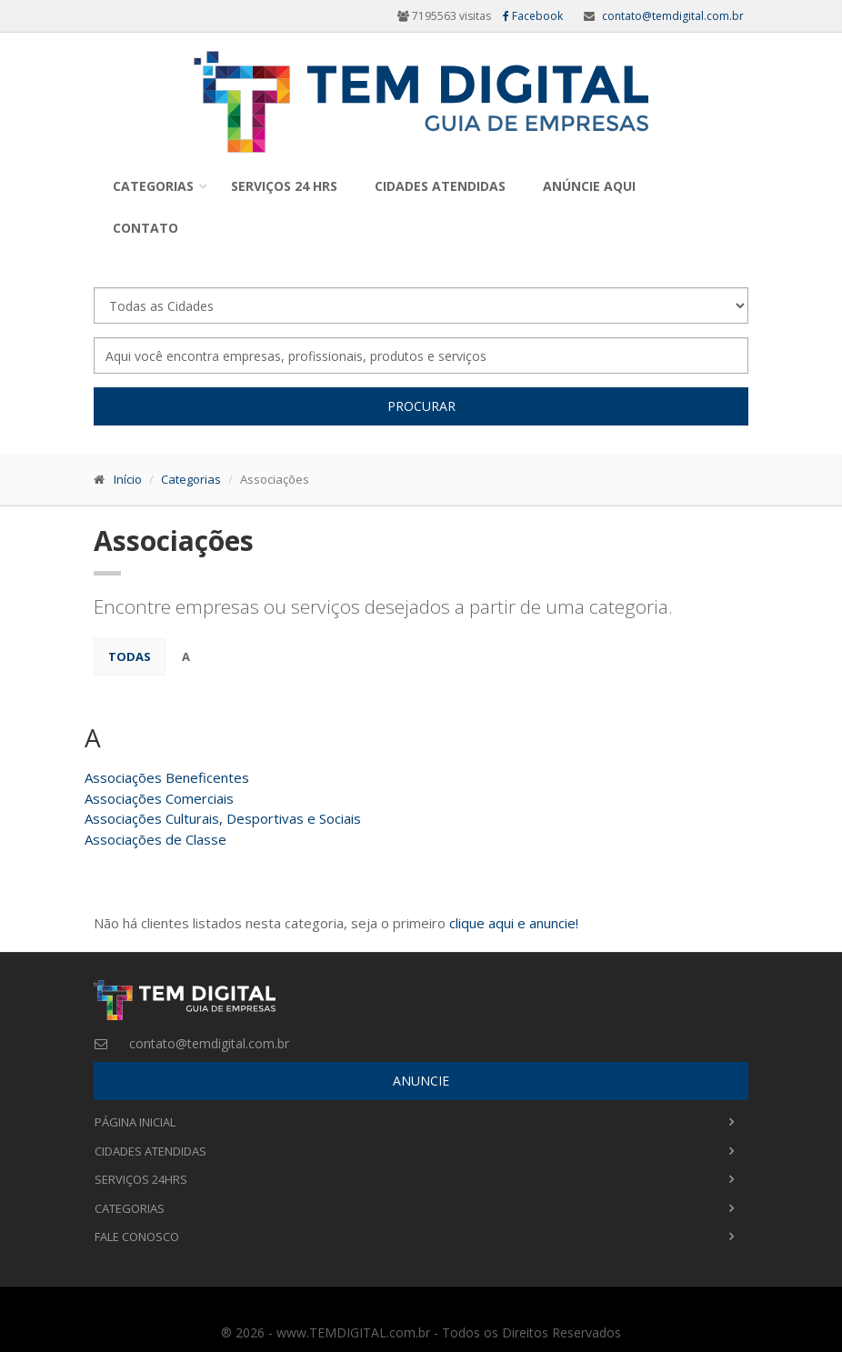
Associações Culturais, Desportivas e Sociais (223, 818)
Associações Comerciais (159, 798)
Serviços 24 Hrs (284, 186)
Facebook (533, 16)
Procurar (421, 406)
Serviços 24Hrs (141, 1179)
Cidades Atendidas (440, 186)
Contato (145, 227)
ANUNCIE (421, 1080)
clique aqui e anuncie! (513, 923)
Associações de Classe (155, 839)
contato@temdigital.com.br (673, 16)
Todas (129, 656)
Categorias (153, 186)
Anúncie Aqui (589, 186)
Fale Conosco (137, 1236)
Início (128, 479)
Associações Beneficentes (167, 777)
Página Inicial (135, 1122)
